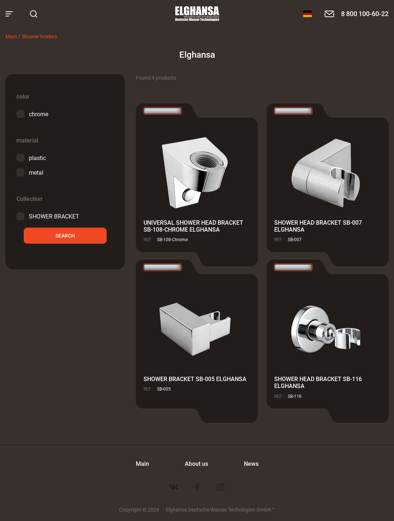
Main (11, 36)
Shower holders (39, 36)
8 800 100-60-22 (365, 13)
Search (65, 235)
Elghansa (197, 14)
